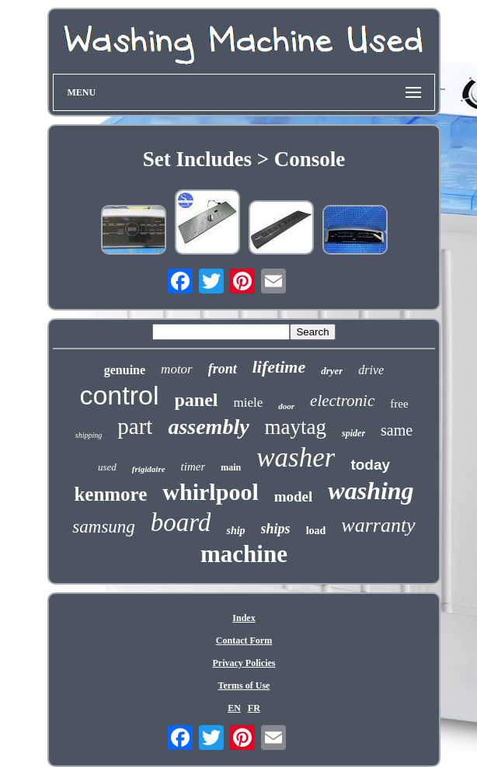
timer (193, 466)
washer (295, 457)
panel (196, 400)
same (397, 430)
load (316, 530)
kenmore (110, 494)
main (231, 467)
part (134, 426)
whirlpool (210, 492)
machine (243, 553)
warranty (378, 525)
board (181, 522)
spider (353, 433)
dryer (332, 371)
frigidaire (148, 469)
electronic (342, 400)
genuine (124, 370)
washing (370, 491)
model (293, 496)
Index (243, 618)
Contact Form (244, 640)
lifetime (278, 367)
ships (276, 528)
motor (177, 369)
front (222, 369)
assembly (208, 427)
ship (235, 530)
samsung (103, 526)
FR (254, 708)
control (118, 395)
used (107, 467)
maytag (295, 427)
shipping (88, 435)
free (399, 403)
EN (234, 708)
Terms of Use (244, 685)
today (370, 464)
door (286, 406)
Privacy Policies (244, 663)
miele (248, 402)
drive (371, 370)
